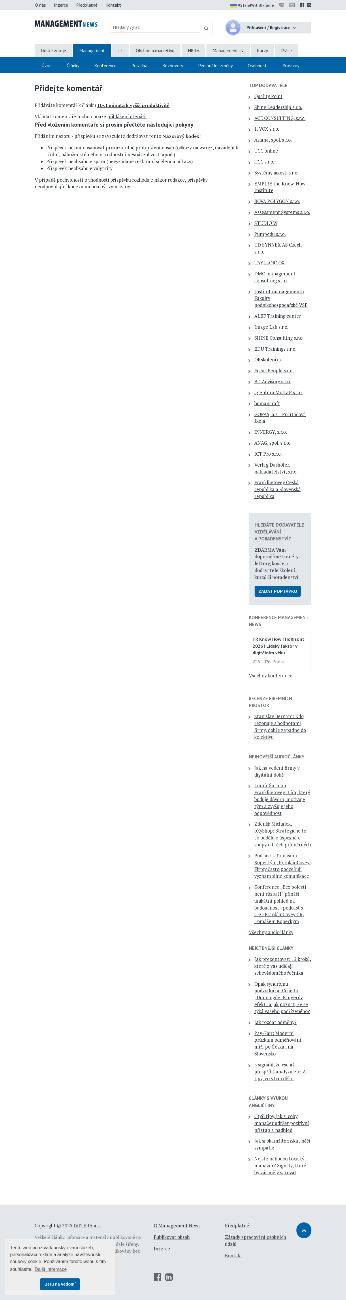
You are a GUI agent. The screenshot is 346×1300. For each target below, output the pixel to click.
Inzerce (61, 5)
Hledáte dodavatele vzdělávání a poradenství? (279, 532)
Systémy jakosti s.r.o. (276, 173)
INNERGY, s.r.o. (270, 432)
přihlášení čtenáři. (126, 116)
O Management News (177, 1225)
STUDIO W (265, 223)
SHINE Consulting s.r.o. (279, 338)
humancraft (267, 403)
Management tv (228, 50)
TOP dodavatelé (268, 85)
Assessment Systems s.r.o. (282, 212)
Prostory (291, 65)
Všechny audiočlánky (271, 932)
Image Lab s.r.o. (271, 327)
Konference (105, 65)
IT (120, 50)
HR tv (193, 50)
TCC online (266, 151)
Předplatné (86, 5)
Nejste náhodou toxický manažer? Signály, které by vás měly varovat (280, 1166)
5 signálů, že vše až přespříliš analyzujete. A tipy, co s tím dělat (280, 1072)
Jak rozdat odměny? (275, 1022)
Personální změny (215, 65)
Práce (286, 50)
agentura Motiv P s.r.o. (278, 392)
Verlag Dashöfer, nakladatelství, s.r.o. (276, 468)
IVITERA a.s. (87, 1225)
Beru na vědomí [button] (60, 1284)
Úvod (47, 65)
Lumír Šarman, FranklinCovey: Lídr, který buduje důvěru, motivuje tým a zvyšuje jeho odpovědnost (282, 799)
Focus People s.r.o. (274, 370)
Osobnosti (258, 65)
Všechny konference (270, 675)
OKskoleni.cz (268, 359)
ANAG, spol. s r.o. (272, 443)
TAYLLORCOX (269, 263)
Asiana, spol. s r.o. (273, 140)
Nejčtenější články (271, 948)
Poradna (139, 65)
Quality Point (268, 96)
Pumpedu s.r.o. (270, 234)
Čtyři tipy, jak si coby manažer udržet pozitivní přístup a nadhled (281, 1123)
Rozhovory (172, 65)
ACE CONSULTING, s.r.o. (280, 118)
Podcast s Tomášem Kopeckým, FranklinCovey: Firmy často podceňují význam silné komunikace (282, 865)
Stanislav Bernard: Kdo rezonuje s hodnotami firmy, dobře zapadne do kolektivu (280, 726)
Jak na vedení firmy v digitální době (277, 771)
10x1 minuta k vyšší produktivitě (133, 105)
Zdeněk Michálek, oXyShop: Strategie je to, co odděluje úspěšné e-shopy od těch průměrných (282, 834)
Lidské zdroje (53, 50)
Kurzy (262, 50)
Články (73, 65)
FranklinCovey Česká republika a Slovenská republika (277, 489)
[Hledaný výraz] (155, 27)
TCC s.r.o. (264, 162)
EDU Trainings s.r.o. (275, 349)
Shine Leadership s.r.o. (278, 107)
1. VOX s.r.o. (266, 129)
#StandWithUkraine (252, 6)
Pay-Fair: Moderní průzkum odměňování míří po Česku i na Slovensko (277, 1043)
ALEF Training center (277, 316)
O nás (40, 5)
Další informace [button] (51, 1269)
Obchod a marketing (155, 50)
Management (92, 50)
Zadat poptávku (277, 591)
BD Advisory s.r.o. (272, 381)
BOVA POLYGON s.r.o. (277, 201)
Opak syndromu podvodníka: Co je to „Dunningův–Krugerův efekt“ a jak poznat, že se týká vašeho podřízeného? (282, 998)
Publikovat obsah (172, 1237)
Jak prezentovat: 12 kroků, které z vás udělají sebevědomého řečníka (282, 966)
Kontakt (113, 5)
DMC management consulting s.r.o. (275, 277)
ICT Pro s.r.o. (268, 454)
